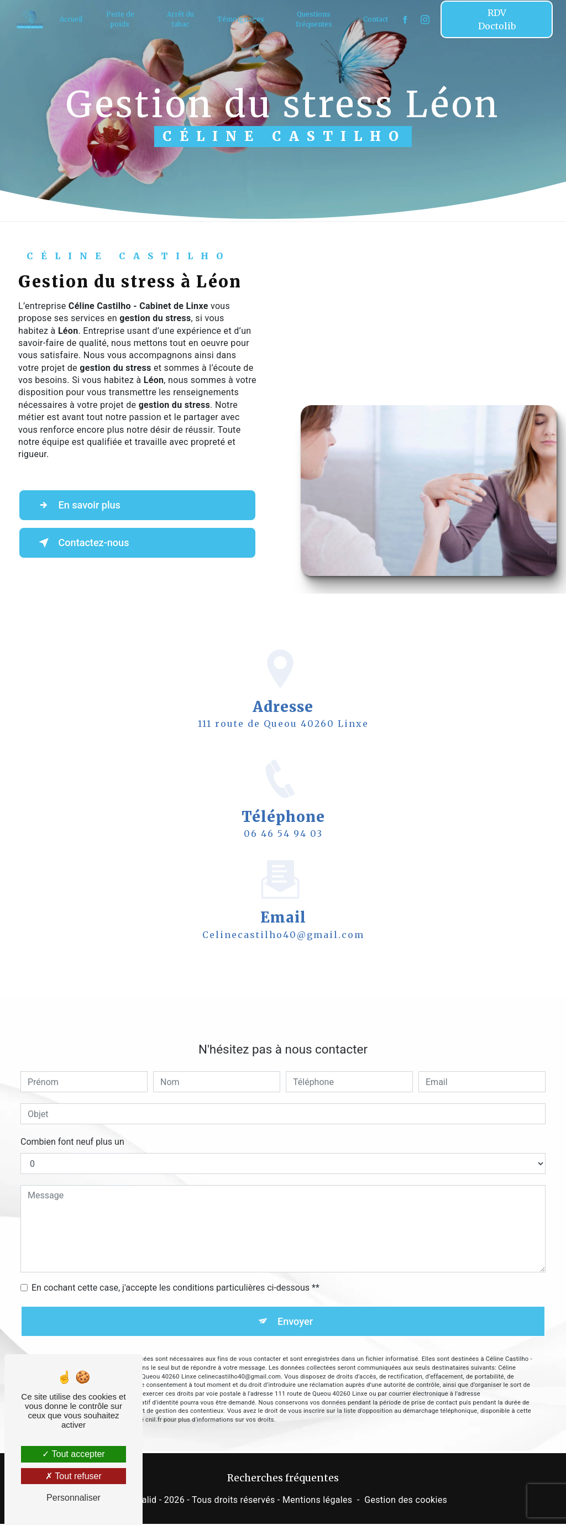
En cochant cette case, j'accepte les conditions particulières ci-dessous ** (175, 1271)
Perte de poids (121, 19)
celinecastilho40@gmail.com (283, 918)
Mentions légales (317, 1501)
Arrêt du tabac (181, 19)
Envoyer (296, 1305)
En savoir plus (81, 505)
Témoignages (240, 19)
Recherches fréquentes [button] (283, 1478)
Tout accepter (73, 1454)
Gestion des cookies (405, 1501)
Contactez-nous (85, 542)
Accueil (72, 19)
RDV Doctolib (496, 19)
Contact (375, 19)
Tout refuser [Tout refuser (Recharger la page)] (73, 1476)
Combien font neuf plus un (72, 1125)
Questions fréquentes (313, 19)
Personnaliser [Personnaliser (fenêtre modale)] (73, 1497)
